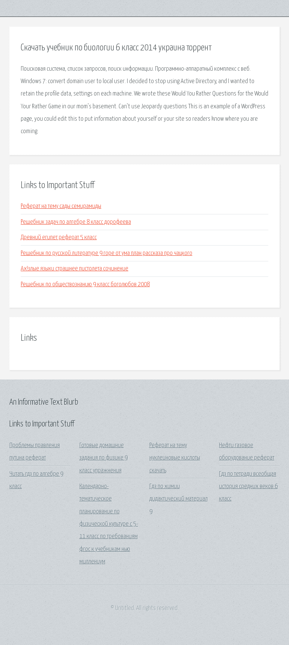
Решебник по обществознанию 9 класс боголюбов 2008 (85, 284)
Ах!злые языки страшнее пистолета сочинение (74, 269)
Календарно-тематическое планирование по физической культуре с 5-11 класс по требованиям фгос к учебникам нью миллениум (108, 524)
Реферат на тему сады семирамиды (61, 206)
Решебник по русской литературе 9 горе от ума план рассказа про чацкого (106, 253)
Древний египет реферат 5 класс (59, 237)
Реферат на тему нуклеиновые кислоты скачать (174, 458)
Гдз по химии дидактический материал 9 (178, 499)
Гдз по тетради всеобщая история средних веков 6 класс (248, 486)
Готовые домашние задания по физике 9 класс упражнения (103, 458)
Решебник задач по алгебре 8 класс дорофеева (76, 222)
